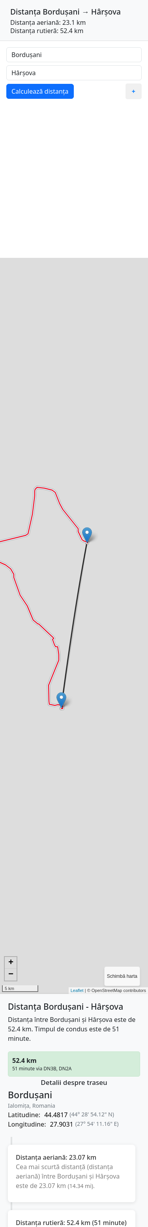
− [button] (10, 975)
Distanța (25, 11)
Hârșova (106, 11)
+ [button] (10, 963)
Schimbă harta (122, 976)
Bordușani (61, 11)
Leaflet (77, 990)
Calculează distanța (40, 91)
